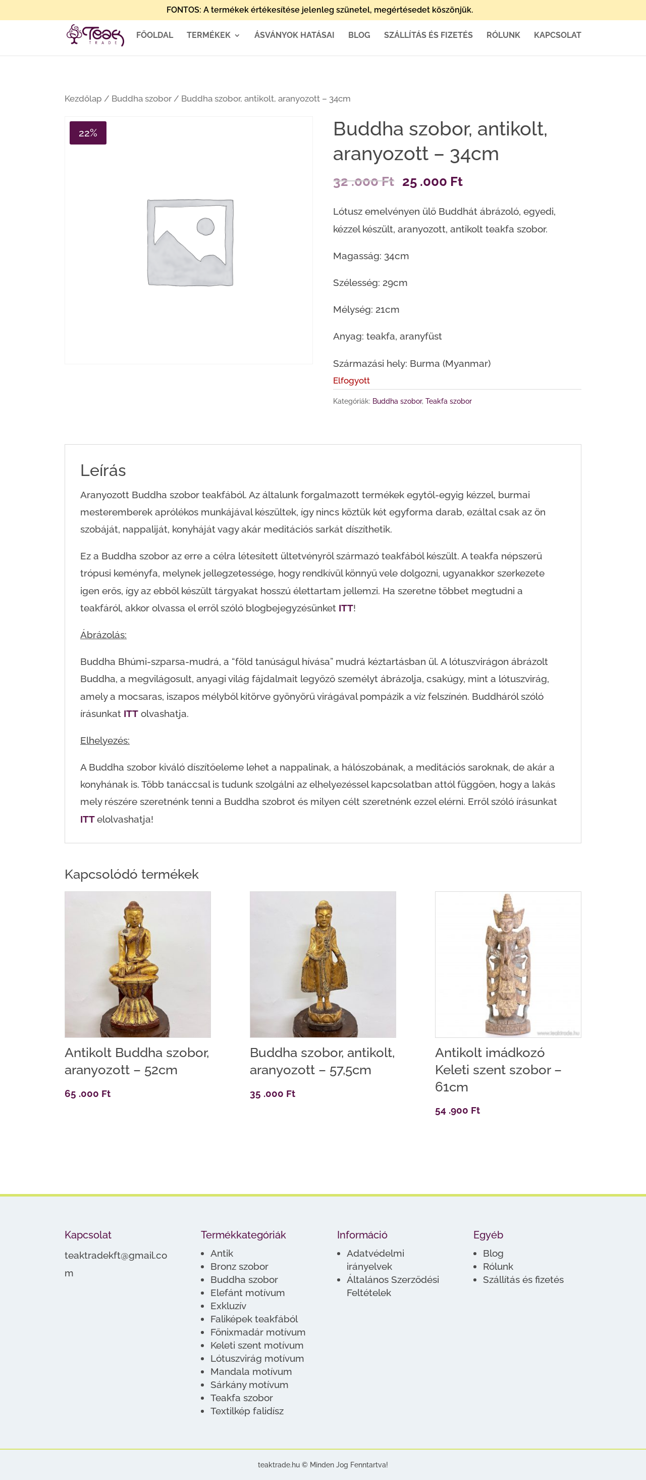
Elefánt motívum (247, 1292)
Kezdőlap (83, 98)
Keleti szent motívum (257, 1345)
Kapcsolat (557, 36)
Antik (221, 1253)
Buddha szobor (142, 98)
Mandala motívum (251, 1371)
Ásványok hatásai (294, 36)
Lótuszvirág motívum (257, 1358)
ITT (346, 607)
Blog (359, 36)
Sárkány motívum (249, 1384)
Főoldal (154, 36)
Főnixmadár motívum (258, 1332)
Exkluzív (228, 1305)
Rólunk (503, 36)
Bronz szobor (239, 1266)
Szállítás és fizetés (428, 36)
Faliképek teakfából (254, 1318)
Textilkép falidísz (247, 1410)
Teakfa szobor (448, 401)
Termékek (209, 36)
